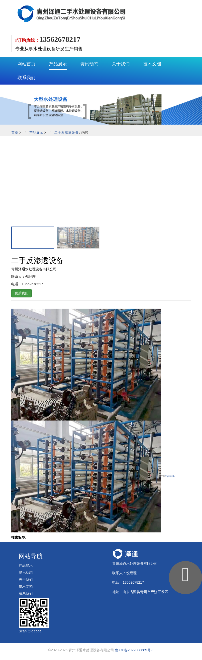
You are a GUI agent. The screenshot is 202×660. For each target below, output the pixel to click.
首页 (14, 133)
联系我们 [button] (21, 293)
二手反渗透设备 (66, 133)
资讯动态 (89, 63)
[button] (185, 178)
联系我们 (26, 77)
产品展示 (58, 63)
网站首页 (26, 63)
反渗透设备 (170, 476)
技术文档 (152, 63)
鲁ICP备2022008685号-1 (134, 650)
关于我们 (121, 63)
